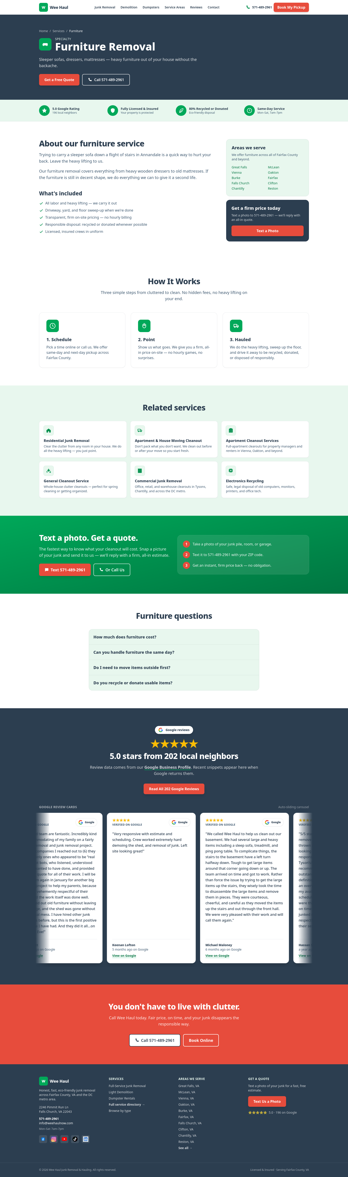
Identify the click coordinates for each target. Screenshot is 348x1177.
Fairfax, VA (186, 1117)
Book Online (201, 1040)
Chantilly (238, 188)
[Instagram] (54, 1139)
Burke (236, 178)
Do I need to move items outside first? (131, 667)
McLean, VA (186, 1092)
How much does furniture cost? (124, 637)
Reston (273, 188)
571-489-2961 (259, 7)
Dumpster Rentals (122, 1098)
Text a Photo (268, 230)
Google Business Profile (167, 767)
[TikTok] (75, 1139)
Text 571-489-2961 (64, 569)
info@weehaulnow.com (56, 1123)
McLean (273, 167)
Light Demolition (121, 1092)
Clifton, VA (185, 1129)
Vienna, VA (186, 1098)
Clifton (272, 183)
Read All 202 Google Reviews (174, 788)
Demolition (129, 7)
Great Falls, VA (188, 1086)
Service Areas (175, 7)
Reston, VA (186, 1142)
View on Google (39, 955)
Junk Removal (105, 7)
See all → (185, 1148)
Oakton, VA (186, 1104)
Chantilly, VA (187, 1135)
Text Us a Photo (267, 1101)
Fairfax (273, 178)
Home (43, 31)
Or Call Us (112, 569)
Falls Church (240, 183)
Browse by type (120, 1111)
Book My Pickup (291, 7)
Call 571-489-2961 (106, 79)
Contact (213, 7)
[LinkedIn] (86, 1139)
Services (58, 31)
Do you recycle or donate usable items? (132, 682)
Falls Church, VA (190, 1123)
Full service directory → (127, 1104)
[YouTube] (64, 1139)
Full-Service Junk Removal (127, 1086)
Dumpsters (151, 7)
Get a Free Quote (59, 79)
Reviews (196, 7)
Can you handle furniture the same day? (133, 652)
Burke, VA (185, 1111)
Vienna (237, 172)
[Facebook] (43, 1139)
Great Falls (239, 167)
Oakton (273, 172)
